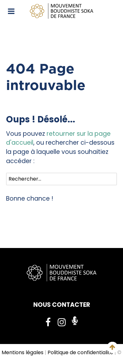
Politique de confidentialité (80, 352)
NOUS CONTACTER (61, 304)
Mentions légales (22, 352)
